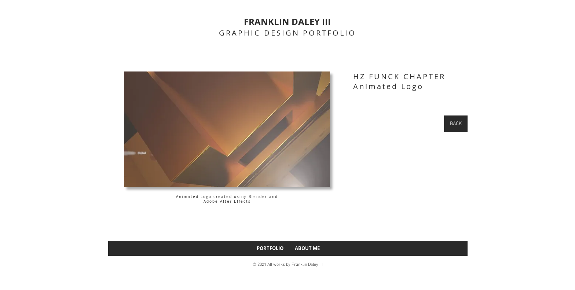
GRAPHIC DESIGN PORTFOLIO (287, 33)
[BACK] (456, 123)
